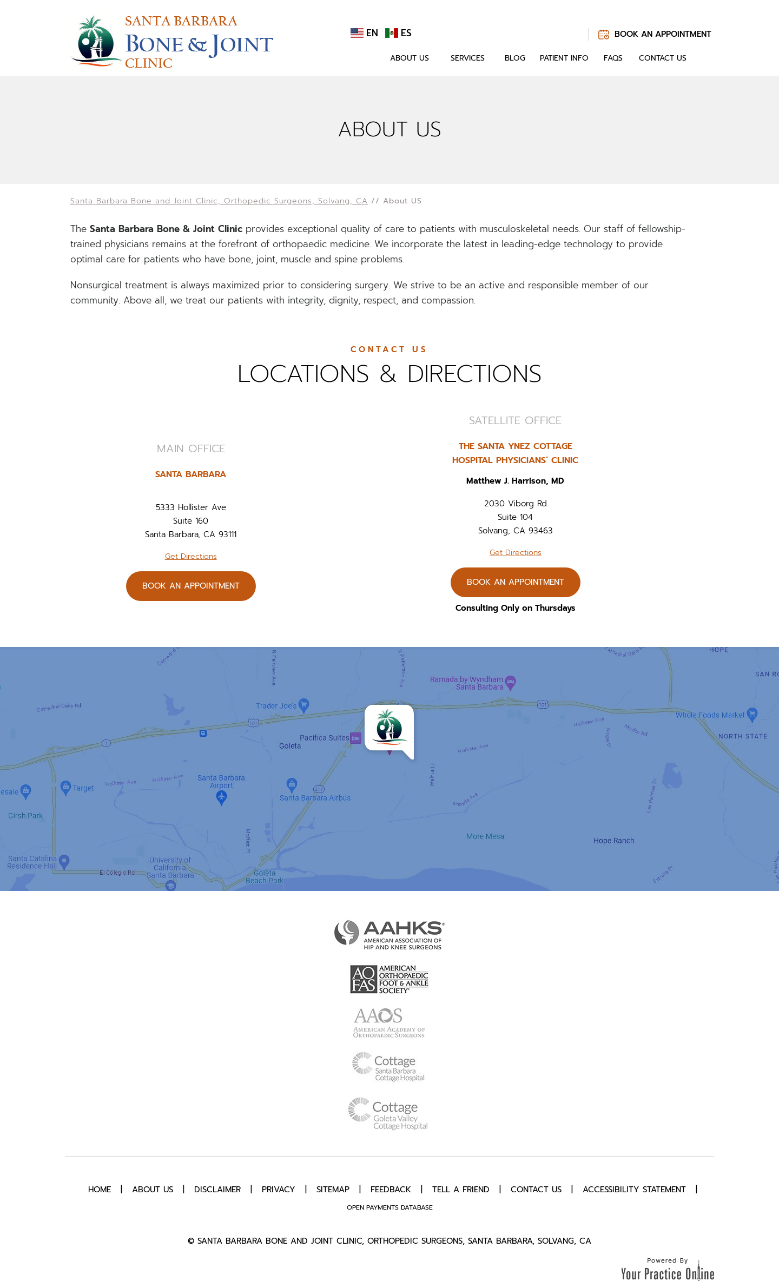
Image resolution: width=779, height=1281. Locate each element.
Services (468, 58)
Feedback (391, 1190)
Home (366, 58)
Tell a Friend (461, 1190)
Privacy (278, 1190)
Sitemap (332, 1190)
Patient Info (564, 58)
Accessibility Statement (634, 1190)
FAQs (613, 58)
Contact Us (662, 58)
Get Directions (191, 556)
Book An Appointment (663, 34)
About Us (409, 58)
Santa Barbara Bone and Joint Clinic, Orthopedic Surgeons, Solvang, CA (219, 201)
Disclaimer (217, 1190)
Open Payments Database (390, 1207)
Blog (515, 58)
